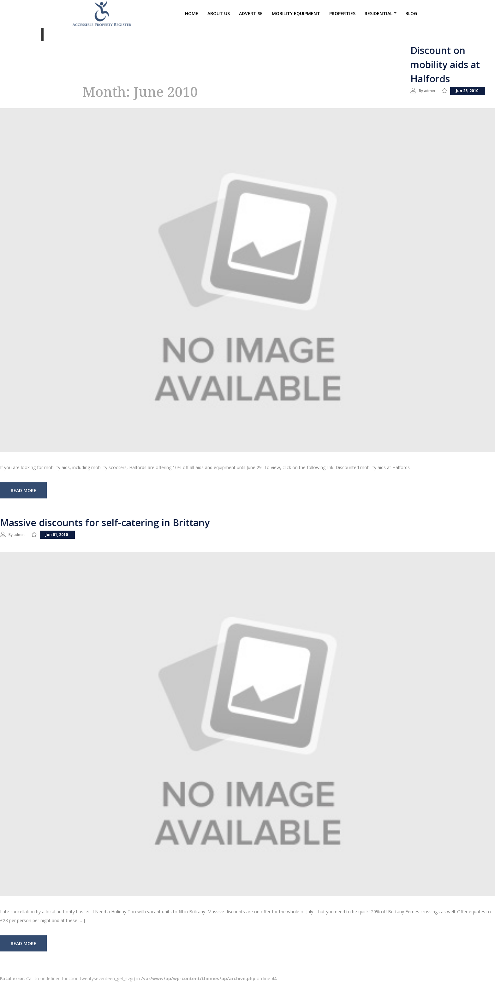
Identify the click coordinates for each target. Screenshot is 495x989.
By (422, 90)
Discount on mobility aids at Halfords (445, 64)
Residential (378, 15)
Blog (411, 15)
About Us (218, 15)
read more (23, 498)
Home (191, 15)
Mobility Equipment (296, 15)
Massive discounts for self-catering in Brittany (105, 529)
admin (433, 90)
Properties (342, 15)
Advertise (251, 15)
